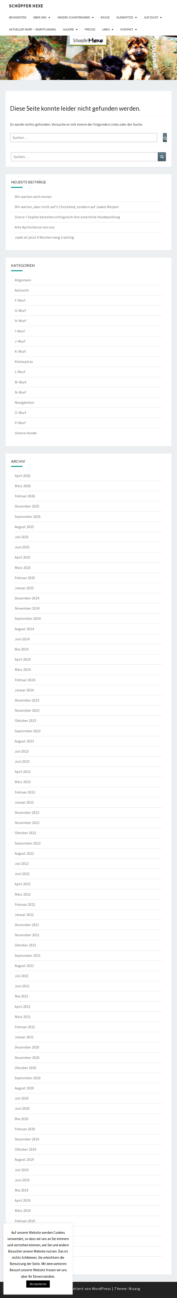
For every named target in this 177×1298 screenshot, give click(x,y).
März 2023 (23, 781)
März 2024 (23, 669)
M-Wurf (21, 382)
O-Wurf (20, 412)
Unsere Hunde (26, 433)
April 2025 (22, 557)
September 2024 (28, 618)
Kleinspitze (125, 17)
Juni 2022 (22, 873)
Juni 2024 (22, 639)
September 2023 (28, 731)
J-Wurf (20, 341)
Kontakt (127, 29)
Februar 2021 (25, 1026)
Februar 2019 (25, 1221)
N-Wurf (20, 392)
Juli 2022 (22, 863)
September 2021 (28, 955)
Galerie (68, 29)
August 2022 (24, 853)
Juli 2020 (22, 1098)
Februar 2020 (25, 1129)
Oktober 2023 (25, 720)
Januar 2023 (24, 802)
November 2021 (27, 935)
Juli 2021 (22, 975)
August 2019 (24, 1159)
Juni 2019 (22, 1180)
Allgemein (23, 280)
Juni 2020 (22, 1108)
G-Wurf (20, 310)
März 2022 (23, 894)
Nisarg (134, 1288)
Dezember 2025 (27, 506)
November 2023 (27, 710)
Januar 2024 (24, 690)
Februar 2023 (25, 792)
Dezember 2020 (27, 1047)
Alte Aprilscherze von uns (35, 227)
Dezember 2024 (27, 598)
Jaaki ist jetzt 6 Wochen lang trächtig (44, 237)
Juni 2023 (22, 761)
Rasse (105, 17)
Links (106, 29)
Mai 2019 (21, 1190)
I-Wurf (20, 331)
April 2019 (22, 1200)
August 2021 (24, 965)
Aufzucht (151, 17)
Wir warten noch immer (33, 196)
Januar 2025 (24, 588)
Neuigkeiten (17, 17)
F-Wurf (20, 300)
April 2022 (22, 884)
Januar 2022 (24, 914)
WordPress (101, 1288)
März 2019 (23, 1210)
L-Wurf (20, 371)
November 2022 (27, 822)
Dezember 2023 (27, 700)
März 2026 (23, 485)
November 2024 (27, 608)
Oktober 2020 (25, 1067)
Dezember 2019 (27, 1139)
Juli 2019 (22, 1169)
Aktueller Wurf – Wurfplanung (32, 29)
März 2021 (23, 1016)
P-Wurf (20, 422)
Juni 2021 (22, 986)
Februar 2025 (25, 577)
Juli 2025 (22, 537)
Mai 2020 (21, 1118)
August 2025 (24, 526)
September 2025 (28, 516)
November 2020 (27, 1057)
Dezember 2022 (27, 812)
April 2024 (22, 659)
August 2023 (24, 741)
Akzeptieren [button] (38, 1284)
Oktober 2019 (25, 1149)
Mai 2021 (21, 996)
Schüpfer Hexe (26, 6)
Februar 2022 (25, 904)
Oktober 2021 (25, 945)
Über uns (40, 17)
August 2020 (24, 1088)
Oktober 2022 (25, 832)
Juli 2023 (22, 751)
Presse (90, 29)
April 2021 (22, 1006)
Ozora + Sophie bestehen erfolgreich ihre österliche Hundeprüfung (67, 217)
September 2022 (28, 843)
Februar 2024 (25, 680)
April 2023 (22, 771)
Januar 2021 (24, 1037)
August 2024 (24, 628)
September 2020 (28, 1078)
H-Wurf (20, 320)
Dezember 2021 (27, 924)
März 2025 (23, 567)
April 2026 (22, 475)
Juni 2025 (22, 547)
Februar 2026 (25, 496)
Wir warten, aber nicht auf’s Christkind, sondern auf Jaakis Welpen (67, 206)
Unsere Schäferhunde (73, 17)
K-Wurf (20, 351)
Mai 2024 (21, 649)
